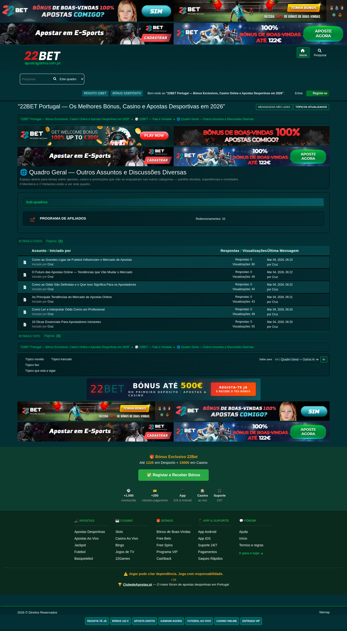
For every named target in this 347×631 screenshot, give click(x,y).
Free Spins (164, 545)
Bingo (119, 545)
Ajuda (243, 532)
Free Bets (163, 538)
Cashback (163, 558)
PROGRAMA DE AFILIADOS (63, 218)
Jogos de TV (124, 552)
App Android (207, 532)
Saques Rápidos (210, 558)
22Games (122, 558)
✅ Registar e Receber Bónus (173, 475)
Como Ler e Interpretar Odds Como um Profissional (68, 309)
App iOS (204, 538)
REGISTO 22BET (95, 93)
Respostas (230, 251)
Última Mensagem (285, 251)
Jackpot (80, 545)
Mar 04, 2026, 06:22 (280, 272)
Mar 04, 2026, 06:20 (280, 309)
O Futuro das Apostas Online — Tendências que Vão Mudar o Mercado (82, 272)
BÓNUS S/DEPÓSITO (126, 93)
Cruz (50, 264)
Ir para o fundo (30, 241)
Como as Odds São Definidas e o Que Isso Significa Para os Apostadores (84, 284)
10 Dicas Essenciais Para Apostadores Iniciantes (66, 322)
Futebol (79, 552)
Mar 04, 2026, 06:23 (280, 259)
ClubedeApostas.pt (137, 584)
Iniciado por (60, 251)
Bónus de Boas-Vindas (173, 532)
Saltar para (265, 359)
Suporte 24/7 (207, 545)
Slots (119, 532)
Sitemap (324, 612)
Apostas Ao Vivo (86, 538)
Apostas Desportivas (89, 532)
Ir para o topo (29, 336)
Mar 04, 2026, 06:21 (280, 297)
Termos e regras (251, 545)
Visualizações (255, 251)
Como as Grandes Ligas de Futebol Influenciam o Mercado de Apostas (82, 259)
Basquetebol (83, 558)
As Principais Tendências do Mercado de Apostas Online (72, 297)
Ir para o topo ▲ (251, 553)
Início (243, 538)
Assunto (39, 251)
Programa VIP (166, 552)
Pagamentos (207, 552)
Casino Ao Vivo (126, 538)
